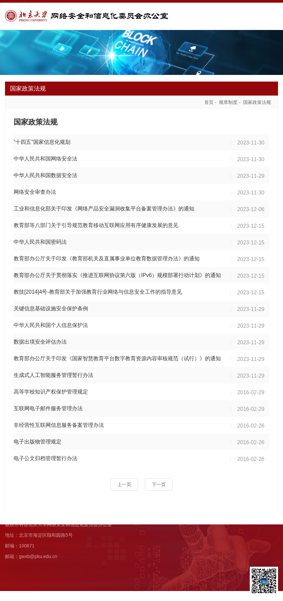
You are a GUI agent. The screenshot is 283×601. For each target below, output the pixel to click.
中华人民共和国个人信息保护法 (51, 323)
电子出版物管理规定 (37, 440)
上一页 (124, 482)
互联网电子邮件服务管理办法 (48, 407)
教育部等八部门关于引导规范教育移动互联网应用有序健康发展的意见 (96, 223)
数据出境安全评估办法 (40, 340)
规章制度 (228, 100)
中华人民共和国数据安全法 (45, 173)
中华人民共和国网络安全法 (45, 157)
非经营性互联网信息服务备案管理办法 (59, 423)
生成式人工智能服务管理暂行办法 (53, 373)
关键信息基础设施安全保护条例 (51, 307)
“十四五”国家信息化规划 (42, 140)
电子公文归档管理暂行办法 (45, 456)
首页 (209, 100)
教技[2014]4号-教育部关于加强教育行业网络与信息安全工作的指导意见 (98, 290)
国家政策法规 (257, 100)
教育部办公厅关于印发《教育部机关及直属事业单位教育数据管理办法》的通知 (107, 257)
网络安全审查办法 (35, 190)
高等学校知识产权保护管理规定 (51, 390)
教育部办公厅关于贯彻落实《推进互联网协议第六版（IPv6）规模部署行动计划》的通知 (117, 273)
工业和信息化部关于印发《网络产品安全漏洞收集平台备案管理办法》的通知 (104, 207)
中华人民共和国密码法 (40, 240)
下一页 (159, 482)
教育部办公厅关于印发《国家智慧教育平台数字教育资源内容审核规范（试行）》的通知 (117, 357)
